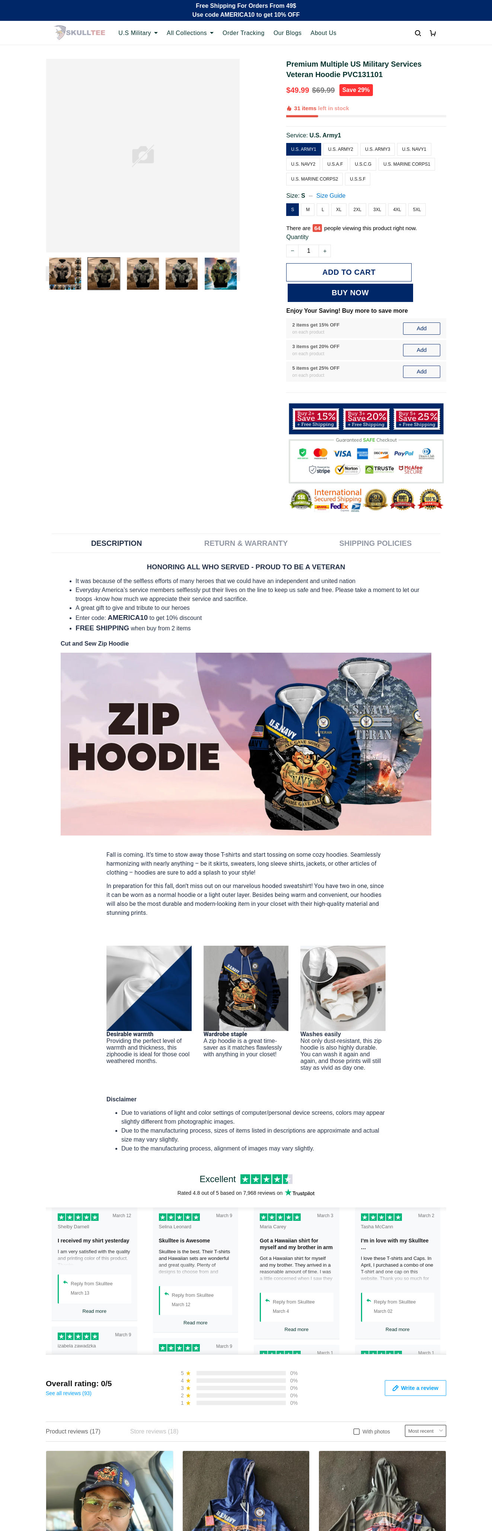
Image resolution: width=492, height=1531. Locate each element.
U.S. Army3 (377, 149)
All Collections (190, 33)
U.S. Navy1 (414, 149)
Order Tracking (244, 33)
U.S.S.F (357, 179)
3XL (377, 209)
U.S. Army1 (325, 135)
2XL (357, 209)
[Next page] (236, 273)
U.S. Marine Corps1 (406, 164)
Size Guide (330, 195)
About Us (324, 33)
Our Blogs (288, 33)
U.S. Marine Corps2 (314, 179)
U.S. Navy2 (303, 164)
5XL (417, 209)
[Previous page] (49, 273)
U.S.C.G (363, 164)
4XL (397, 209)
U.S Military (138, 33)
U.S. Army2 (340, 149)
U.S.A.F (335, 164)
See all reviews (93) (69, 1372)
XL (339, 209)
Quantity (297, 237)
